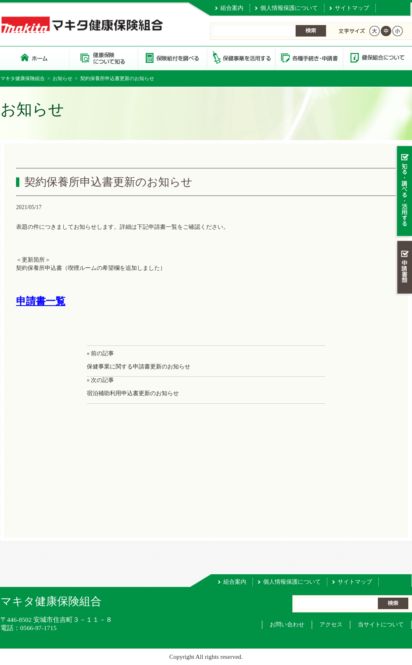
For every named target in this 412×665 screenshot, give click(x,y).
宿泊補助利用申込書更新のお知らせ (133, 393)
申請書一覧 (40, 301)
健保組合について (377, 57)
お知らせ (62, 78)
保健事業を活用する (240, 57)
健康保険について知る (103, 57)
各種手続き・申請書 (309, 57)
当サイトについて (381, 624)
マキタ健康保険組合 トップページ (34, 57)
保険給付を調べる (172, 57)
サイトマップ (352, 8)
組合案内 (231, 8)
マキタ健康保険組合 (22, 78)
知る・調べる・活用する (403, 191)
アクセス (331, 624)
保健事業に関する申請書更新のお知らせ (138, 367)
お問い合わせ (287, 624)
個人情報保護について (289, 8)
